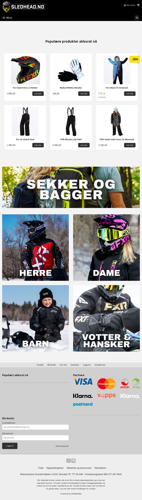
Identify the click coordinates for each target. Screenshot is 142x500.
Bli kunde (51, 365)
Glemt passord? (62, 446)
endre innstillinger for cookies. (83, 489)
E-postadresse (8, 423)
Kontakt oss (100, 365)
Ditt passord (7, 433)
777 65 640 (77, 475)
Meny (7, 18)
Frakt (40, 468)
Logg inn (87, 365)
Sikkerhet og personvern (79, 468)
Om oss (63, 365)
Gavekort (75, 365)
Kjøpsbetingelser (55, 468)
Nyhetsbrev (100, 468)
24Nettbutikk (76, 494)
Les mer (63, 489)
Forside (40, 365)
